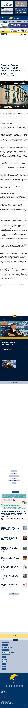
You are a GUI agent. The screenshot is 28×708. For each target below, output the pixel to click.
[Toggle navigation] (2, 18)
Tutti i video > (14, 382)
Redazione (3, 690)
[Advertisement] (13, 49)
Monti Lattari (11, 21)
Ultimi (4, 318)
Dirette (25, 318)
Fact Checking (3, 697)
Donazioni (3, 694)
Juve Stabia (14, 318)
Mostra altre (14, 593)
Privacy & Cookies (4, 692)
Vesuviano (19, 21)
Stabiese (5, 21)
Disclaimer (3, 691)
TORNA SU (14, 635)
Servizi (2, 689)
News (9, 318)
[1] (2, 148)
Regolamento (3, 693)
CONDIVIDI (23, 34)
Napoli (20, 318)
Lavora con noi (3, 696)
